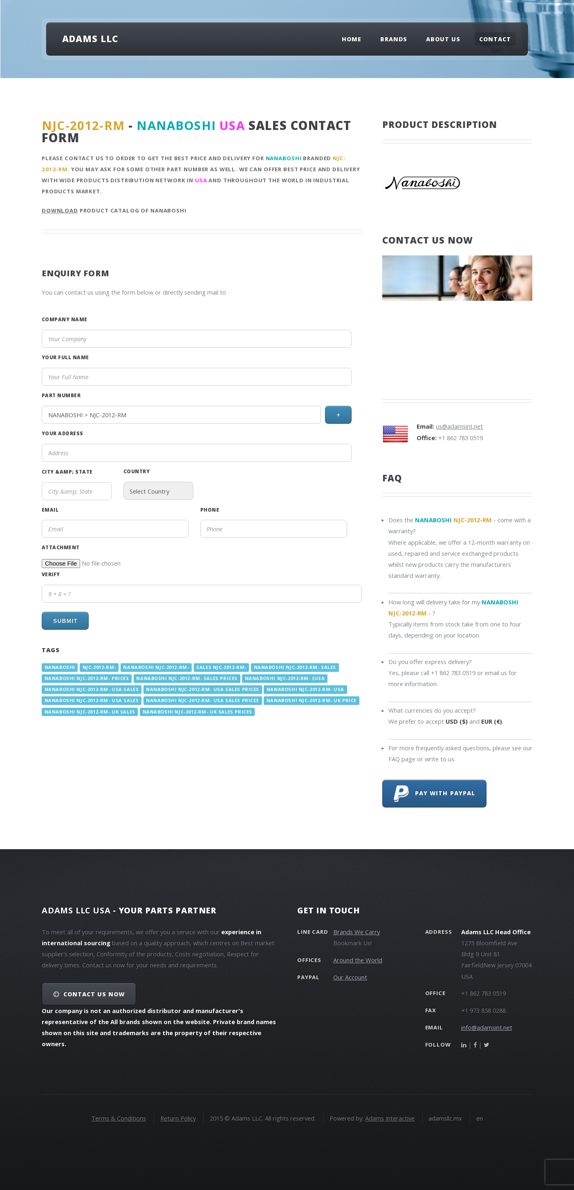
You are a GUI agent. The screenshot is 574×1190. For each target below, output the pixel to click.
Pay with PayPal (434, 793)
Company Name (64, 319)
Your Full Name (65, 357)
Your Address (62, 433)
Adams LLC (90, 38)
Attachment (61, 547)
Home (351, 39)
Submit (65, 620)
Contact (495, 39)
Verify (51, 574)
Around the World (357, 960)
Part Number (61, 395)
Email (50, 509)
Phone (209, 509)
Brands (393, 39)
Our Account (350, 977)
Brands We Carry (356, 932)
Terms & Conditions (118, 1118)
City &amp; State (67, 471)
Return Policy (178, 1118)
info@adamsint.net (486, 1027)
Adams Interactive (390, 1118)
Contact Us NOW (94, 994)
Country (136, 471)
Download (60, 210)
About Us (443, 39)
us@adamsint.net (459, 426)
